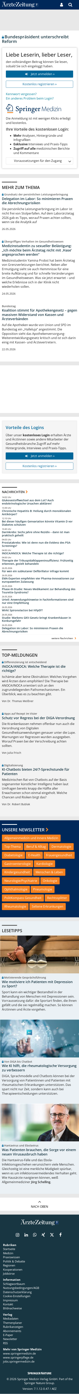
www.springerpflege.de (18, 1357)
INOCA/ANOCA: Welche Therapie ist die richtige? (33, 553)
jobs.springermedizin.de (18, 1361)
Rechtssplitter (57, 898)
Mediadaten (10, 1319)
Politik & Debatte (14, 1261)
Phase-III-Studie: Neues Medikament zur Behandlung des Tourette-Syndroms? (38, 590)
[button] (76, 5)
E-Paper (8, 1335)
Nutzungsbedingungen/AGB (21, 1288)
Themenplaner (12, 1323)
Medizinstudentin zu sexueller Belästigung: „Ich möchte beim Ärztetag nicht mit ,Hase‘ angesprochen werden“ (37, 250)
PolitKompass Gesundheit (22, 898)
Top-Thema (12, 846)
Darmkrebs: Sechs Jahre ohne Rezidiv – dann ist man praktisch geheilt (36, 533)
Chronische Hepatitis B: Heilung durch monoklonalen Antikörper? (36, 512)
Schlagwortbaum (14, 1284)
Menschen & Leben (49, 872)
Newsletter (10, 1339)
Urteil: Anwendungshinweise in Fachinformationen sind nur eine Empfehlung (38, 601)
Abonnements (12, 1331)
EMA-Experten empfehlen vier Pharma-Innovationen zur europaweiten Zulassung (38, 580)
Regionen (9, 1265)
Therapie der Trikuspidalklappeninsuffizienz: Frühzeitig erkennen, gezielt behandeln (37, 562)
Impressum (10, 1300)
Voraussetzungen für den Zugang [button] (42, 161)
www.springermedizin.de (19, 1353)
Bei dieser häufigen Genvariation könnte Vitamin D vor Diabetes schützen (37, 523)
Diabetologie (13, 855)
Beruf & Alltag (36, 846)
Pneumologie (42, 889)
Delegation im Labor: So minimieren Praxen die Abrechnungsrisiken (37, 200)
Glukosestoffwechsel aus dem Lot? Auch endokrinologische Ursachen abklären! (28, 502)
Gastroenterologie (17, 864)
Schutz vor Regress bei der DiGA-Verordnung (38, 718)
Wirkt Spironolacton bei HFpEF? (22, 610)
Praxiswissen (11, 1257)
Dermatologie (61, 846)
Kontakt (8, 1304)
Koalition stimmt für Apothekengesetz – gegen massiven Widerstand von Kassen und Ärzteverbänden (39, 314)
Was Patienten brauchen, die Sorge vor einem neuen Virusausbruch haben (39, 1152)
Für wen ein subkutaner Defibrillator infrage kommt (35, 571)
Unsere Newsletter (23, 829)
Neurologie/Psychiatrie (20, 881)
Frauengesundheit (59, 855)
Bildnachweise (12, 1308)
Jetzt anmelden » (39, 74)
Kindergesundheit (17, 872)
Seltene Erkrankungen (47, 906)
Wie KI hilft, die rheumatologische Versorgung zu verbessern (39, 1068)
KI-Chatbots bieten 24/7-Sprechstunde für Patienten (35, 771)
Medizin (8, 1253)
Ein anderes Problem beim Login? (30, 98)
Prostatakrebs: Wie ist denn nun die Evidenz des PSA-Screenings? (36, 544)
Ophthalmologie (15, 889)
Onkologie (50, 881)
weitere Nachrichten (64, 638)
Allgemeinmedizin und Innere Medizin (31, 838)
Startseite (9, 1249)
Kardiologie (44, 864)
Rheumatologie (15, 906)
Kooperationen (12, 1270)
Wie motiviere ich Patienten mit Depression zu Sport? (37, 983)
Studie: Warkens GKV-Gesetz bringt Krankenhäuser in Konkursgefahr (36, 619)
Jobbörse (9, 1274)
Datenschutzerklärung (17, 1292)
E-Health (34, 855)
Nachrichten (13, 492)
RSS (5, 1343)
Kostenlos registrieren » (40, 84)
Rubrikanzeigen (13, 1327)
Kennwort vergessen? (21, 94)
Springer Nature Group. (39, 1383)
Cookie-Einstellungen (16, 1296)
